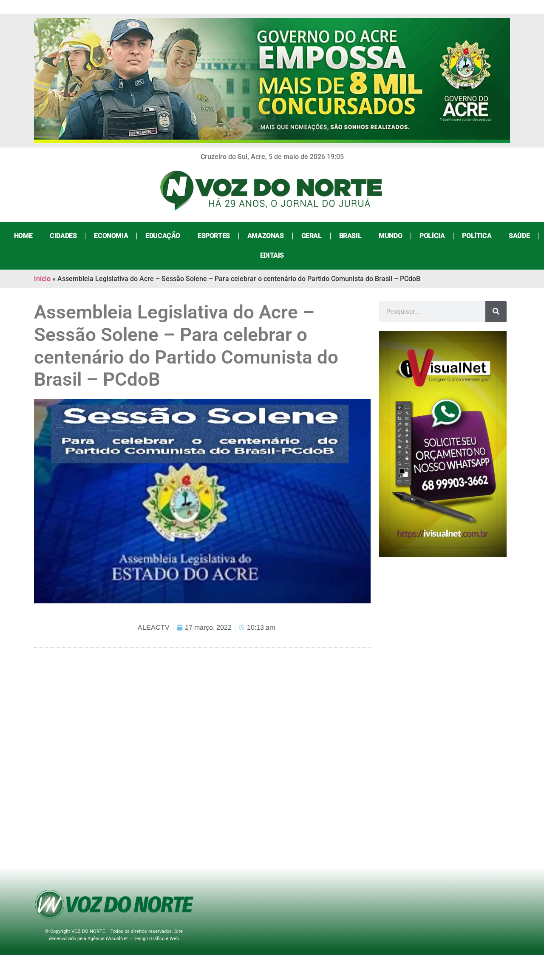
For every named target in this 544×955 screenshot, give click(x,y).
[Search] (496, 311)
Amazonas (265, 236)
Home (23, 236)
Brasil (350, 236)
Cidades (63, 236)
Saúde (519, 236)
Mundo (390, 236)
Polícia (432, 236)
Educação (162, 236)
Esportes (214, 236)
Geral (311, 236)
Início (42, 279)
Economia (111, 236)
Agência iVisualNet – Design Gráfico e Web (133, 938)
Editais (272, 255)
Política (476, 236)
